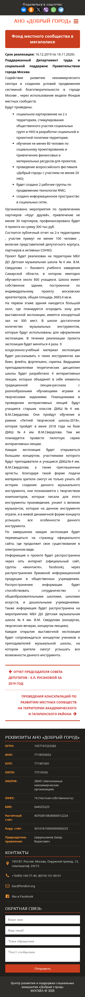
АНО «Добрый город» (42, 21)
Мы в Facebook (22, 896)
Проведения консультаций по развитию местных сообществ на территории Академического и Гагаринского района (47, 705)
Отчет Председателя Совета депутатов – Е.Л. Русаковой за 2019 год (36, 678)
